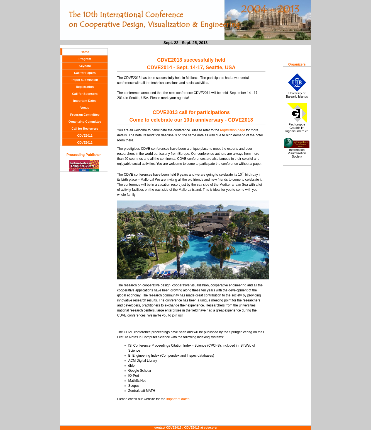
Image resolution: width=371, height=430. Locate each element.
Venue (84, 107)
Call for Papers (85, 72)
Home (84, 52)
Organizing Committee (85, 121)
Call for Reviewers (85, 128)
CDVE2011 (84, 135)
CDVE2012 (84, 142)
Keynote (85, 65)
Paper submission (85, 79)
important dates (177, 399)
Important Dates (85, 100)
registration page (232, 130)
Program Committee (84, 114)
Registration (85, 86)
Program (85, 59)
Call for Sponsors (85, 93)
